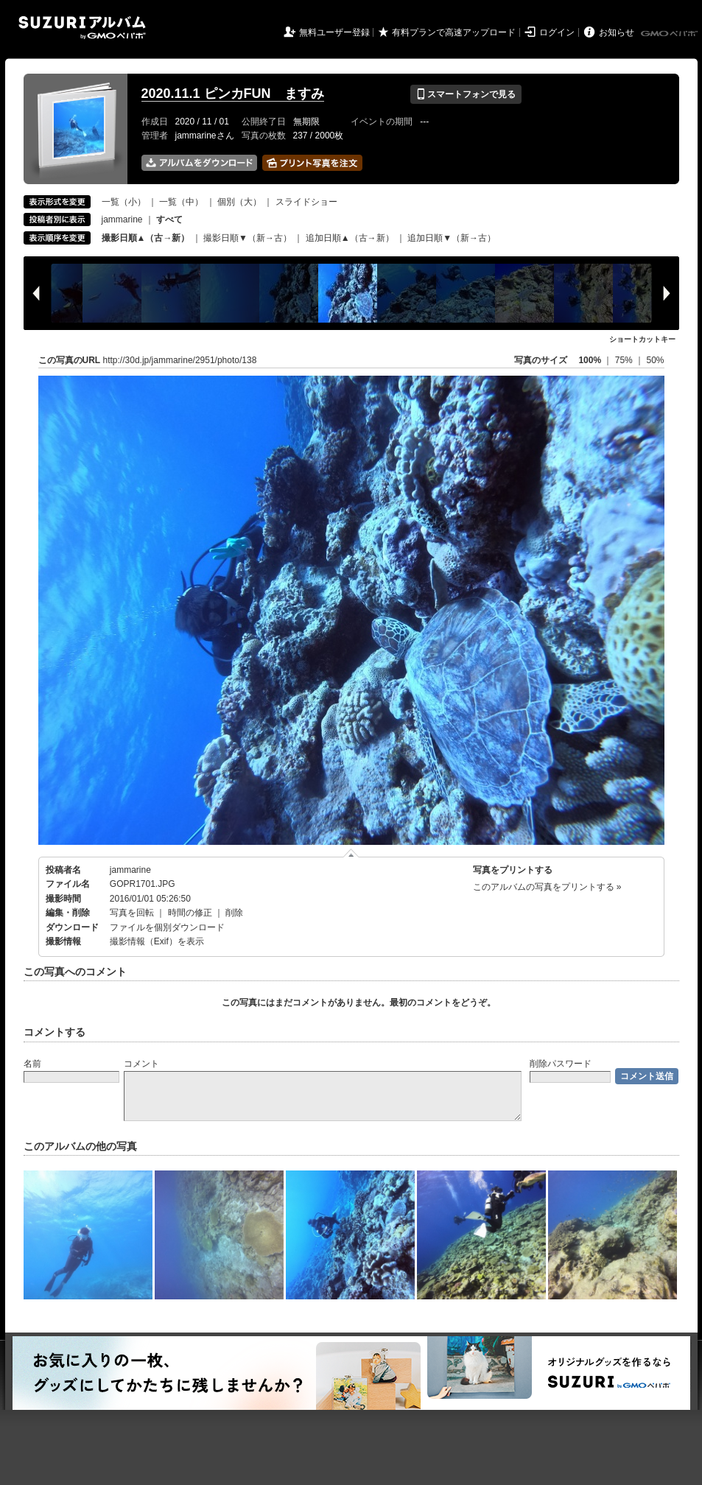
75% (625, 360)
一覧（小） (124, 202)
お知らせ (616, 32)
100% (589, 360)
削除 (234, 913)
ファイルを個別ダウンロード (167, 927)
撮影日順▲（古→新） (146, 238)
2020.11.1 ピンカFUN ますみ (232, 93)
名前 (32, 1064)
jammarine (122, 219)
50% (655, 360)
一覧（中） (181, 202)
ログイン (557, 32)
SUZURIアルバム (82, 27)
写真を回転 (132, 913)
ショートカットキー (642, 339)
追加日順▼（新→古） (451, 238)
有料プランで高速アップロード (454, 32)
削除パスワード (561, 1064)
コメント (141, 1064)
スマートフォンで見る (466, 94)
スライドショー (306, 202)
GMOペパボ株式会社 (670, 34)
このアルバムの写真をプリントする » (547, 887)
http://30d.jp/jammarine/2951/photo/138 (180, 360)
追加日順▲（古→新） (350, 238)
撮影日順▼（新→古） (247, 238)
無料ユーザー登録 (334, 32)
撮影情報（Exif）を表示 (157, 941)
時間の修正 (190, 913)
